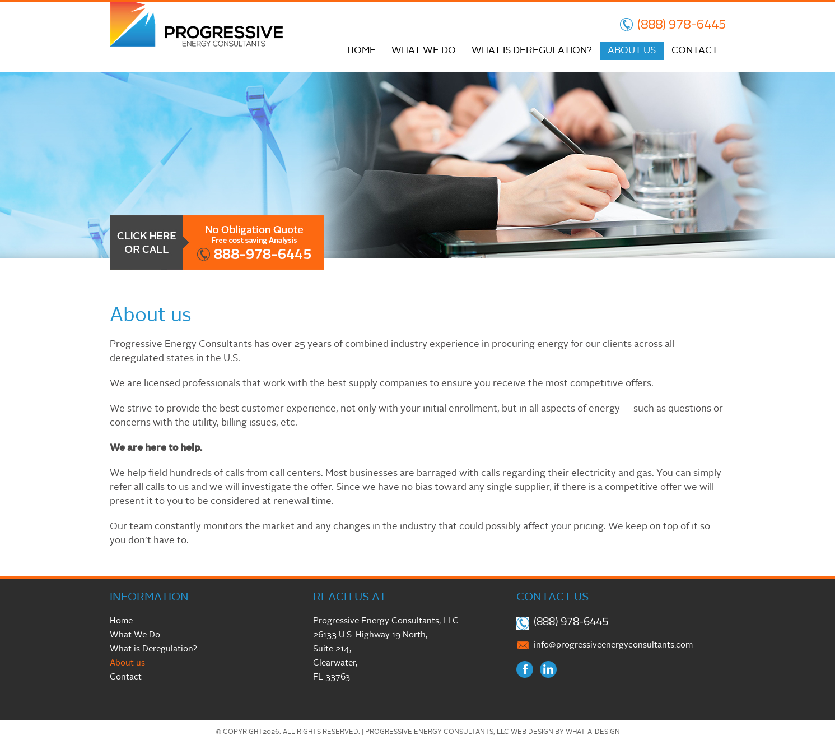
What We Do (423, 51)
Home (361, 51)
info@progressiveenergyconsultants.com (613, 645)
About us (632, 51)
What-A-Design (593, 732)
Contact (694, 51)
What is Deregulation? (532, 51)
